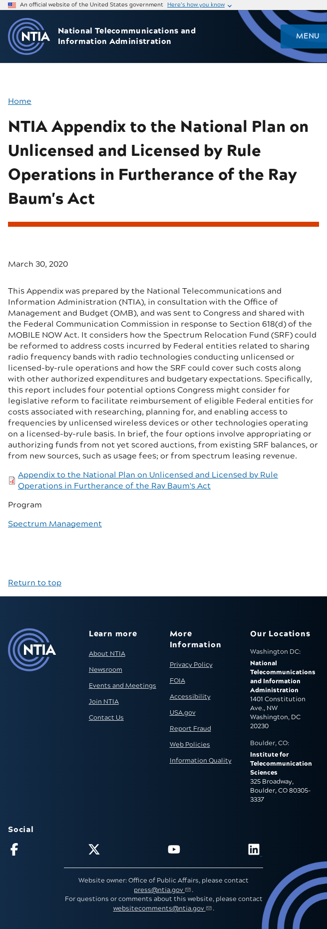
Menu (307, 36)
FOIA (177, 680)
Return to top (34, 582)
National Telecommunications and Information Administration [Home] (127, 36)
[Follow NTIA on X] (123, 851)
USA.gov (183, 712)
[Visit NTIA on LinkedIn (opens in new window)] (283, 851)
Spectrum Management (55, 523)
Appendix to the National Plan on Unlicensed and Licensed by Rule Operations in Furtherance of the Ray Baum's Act (148, 480)
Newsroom (105, 669)
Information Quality (201, 760)
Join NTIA (104, 701)
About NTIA (107, 653)
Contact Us (106, 717)
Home (19, 101)
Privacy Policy (191, 664)
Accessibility (190, 696)
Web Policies (190, 744)
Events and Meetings (122, 685)
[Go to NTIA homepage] (29, 36)
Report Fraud (190, 728)
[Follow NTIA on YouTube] (203, 851)
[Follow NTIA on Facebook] (43, 851)
